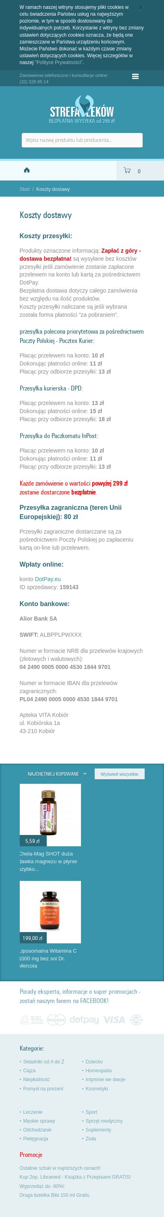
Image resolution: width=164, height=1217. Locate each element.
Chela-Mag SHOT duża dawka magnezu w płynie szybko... (115, 861)
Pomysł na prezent (43, 1089)
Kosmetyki (97, 1089)
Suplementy (98, 1130)
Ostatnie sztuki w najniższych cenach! (60, 1168)
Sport (92, 1112)
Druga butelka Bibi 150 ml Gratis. (55, 1195)
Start (25, 189)
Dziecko (94, 1062)
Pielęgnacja (35, 1139)
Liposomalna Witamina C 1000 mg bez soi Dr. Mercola (115, 958)
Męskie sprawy (39, 1121)
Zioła (91, 1139)
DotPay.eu (48, 579)
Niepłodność (36, 1079)
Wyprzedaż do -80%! (42, 1186)
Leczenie (33, 1112)
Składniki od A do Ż (43, 1062)
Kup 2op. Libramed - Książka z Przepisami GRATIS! (75, 1177)
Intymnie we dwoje (106, 1079)
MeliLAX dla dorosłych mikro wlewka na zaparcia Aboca (50, 861)
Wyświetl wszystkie (119, 774)
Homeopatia (99, 1071)
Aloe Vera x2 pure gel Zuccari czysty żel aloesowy (45, 958)
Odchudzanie (37, 1130)
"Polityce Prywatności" (59, 62)
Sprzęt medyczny (104, 1121)
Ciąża (29, 1071)
